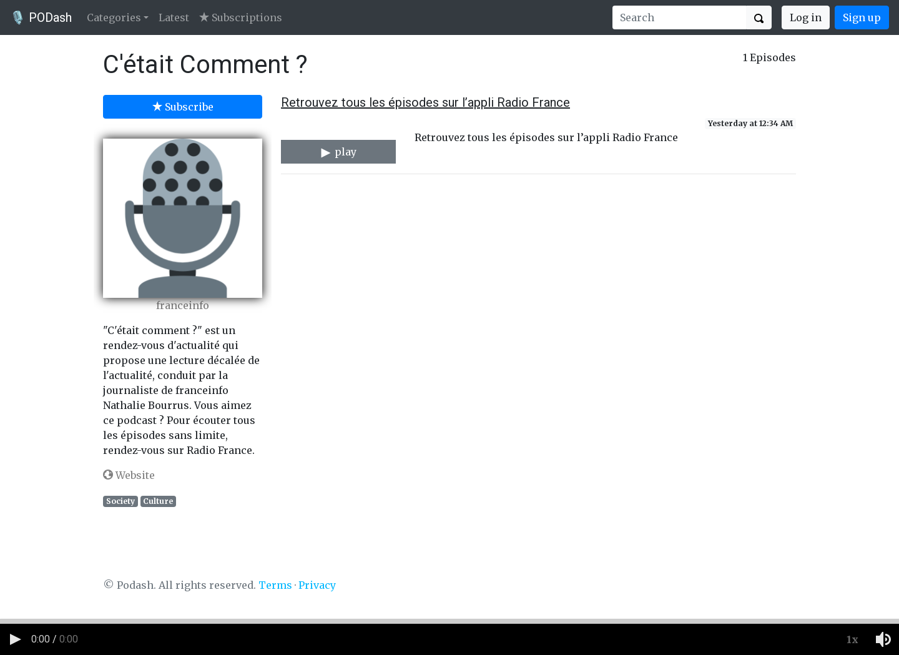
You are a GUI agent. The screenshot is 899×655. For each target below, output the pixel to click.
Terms (275, 585)
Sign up (862, 17)
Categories (114, 17)
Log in (806, 17)
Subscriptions (240, 17)
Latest (174, 17)
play (338, 152)
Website (129, 475)
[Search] (679, 17)
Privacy (317, 585)
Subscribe (183, 107)
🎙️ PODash (41, 17)
